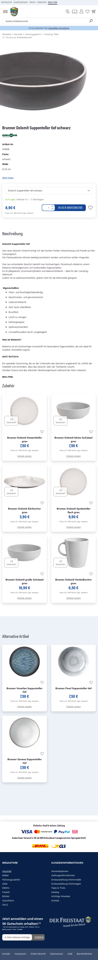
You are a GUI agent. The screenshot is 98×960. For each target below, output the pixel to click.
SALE (5, 904)
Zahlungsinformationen (63, 875)
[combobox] (49, 21)
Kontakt (55, 900)
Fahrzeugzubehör (11, 879)
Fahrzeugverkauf (21, 2)
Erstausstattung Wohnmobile (66, 879)
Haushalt (6, 871)
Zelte (4, 883)
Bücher (5, 896)
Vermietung (41, 2)
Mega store (52, 2)
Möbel (5, 875)
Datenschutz (56, 953)
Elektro (5, 887)
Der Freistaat (6, 2)
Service (32, 2)
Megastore (10, 862)
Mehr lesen (8, 177)
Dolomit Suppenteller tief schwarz (25, 190)
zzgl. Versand (28, 213)
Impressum (20, 953)
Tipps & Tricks (58, 887)
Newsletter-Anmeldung (58, 27)
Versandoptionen (60, 871)
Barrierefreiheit (84, 953)
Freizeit (6, 892)
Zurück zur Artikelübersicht (17, 37)
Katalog (55, 892)
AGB (69, 953)
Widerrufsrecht (38, 953)
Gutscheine (8, 900)
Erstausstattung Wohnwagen (66, 883)
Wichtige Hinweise (60, 896)
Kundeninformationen (67, 862)
